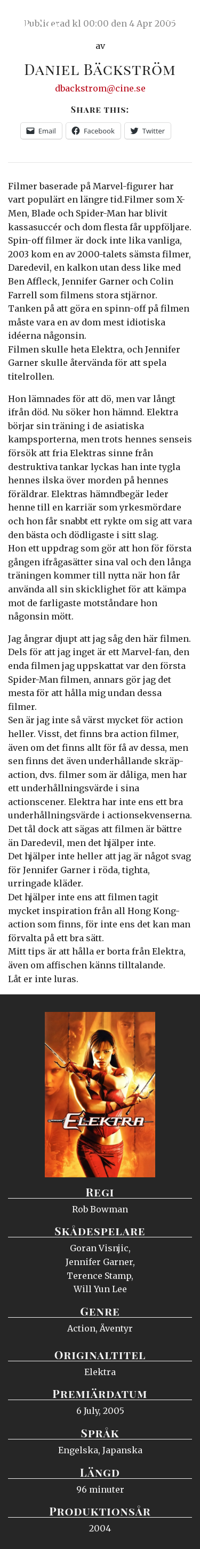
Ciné (34, 18)
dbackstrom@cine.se (100, 88)
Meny (178, 18)
